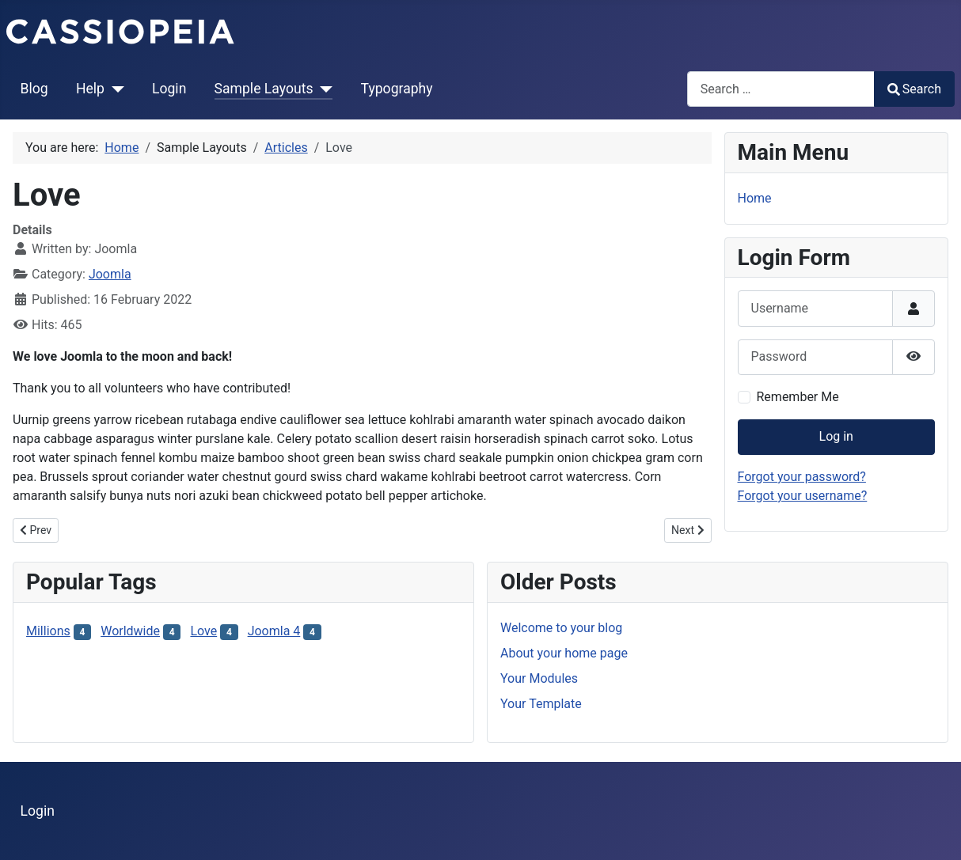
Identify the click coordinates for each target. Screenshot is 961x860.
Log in (836, 436)
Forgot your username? (803, 495)
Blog (34, 89)
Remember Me (798, 396)
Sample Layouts (264, 89)
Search (914, 89)
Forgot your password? (802, 476)
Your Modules (539, 678)
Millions (48, 630)
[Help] (114, 88)
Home (755, 198)
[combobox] (781, 89)
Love (203, 630)
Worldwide (130, 630)
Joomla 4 (274, 630)
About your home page (564, 653)
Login (169, 89)
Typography (397, 89)
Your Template (541, 703)
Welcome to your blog (561, 627)
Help (90, 89)
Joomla (110, 274)
